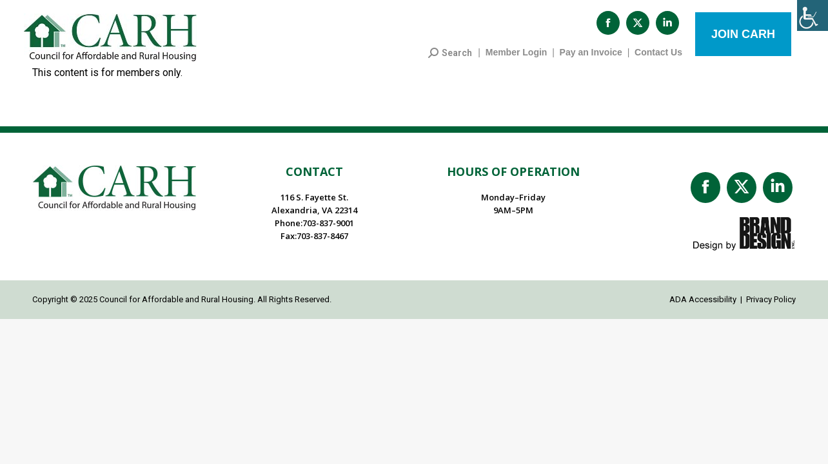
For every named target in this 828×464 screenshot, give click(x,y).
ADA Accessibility (702, 306)
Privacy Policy (771, 306)
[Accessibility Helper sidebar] (812, 15)
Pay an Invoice (591, 58)
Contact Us (658, 58)
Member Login (516, 58)
